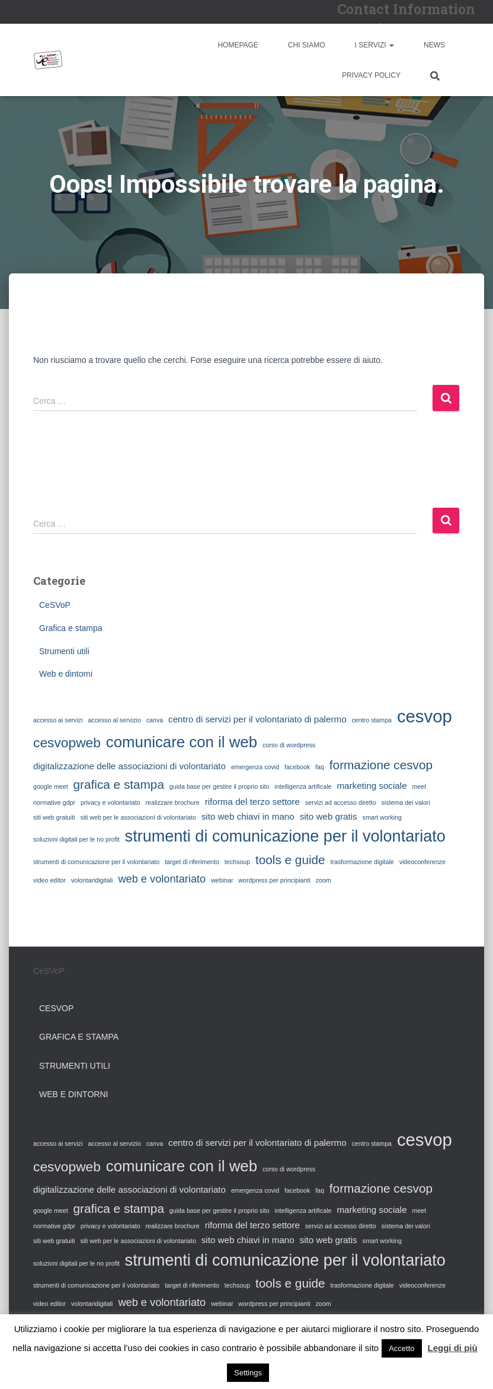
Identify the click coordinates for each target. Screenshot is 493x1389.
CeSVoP (55, 605)
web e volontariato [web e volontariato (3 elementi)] (162, 878)
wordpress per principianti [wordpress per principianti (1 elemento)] (274, 880)
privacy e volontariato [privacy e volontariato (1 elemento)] (110, 802)
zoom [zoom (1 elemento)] (323, 880)
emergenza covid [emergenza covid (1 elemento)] (255, 766)
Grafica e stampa (71, 628)
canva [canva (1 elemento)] (154, 720)
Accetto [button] (401, 1348)
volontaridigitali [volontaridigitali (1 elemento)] (92, 880)
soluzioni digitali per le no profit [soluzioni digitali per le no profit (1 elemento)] (76, 839)
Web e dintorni (65, 673)
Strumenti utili (64, 651)
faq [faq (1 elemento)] (319, 766)
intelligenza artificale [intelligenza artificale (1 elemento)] (303, 786)
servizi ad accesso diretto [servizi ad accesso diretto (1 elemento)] (340, 802)
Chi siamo (306, 45)
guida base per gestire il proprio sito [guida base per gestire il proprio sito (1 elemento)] (219, 786)
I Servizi (374, 45)
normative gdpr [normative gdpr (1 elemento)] (54, 802)
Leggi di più (453, 1348)
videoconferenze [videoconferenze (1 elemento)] (422, 861)
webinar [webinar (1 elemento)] (222, 880)
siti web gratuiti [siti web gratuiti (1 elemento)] (54, 817)
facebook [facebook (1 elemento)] (297, 766)
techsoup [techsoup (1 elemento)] (237, 861)
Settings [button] (248, 1372)
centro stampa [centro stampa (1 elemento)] (371, 720)
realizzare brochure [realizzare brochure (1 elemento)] (173, 802)
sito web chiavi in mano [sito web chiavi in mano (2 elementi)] (247, 816)
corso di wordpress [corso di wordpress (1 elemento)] (288, 744)
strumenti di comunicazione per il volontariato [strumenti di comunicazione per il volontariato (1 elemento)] (96, 861)
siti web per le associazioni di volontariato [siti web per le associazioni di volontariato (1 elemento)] (138, 817)
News (434, 45)
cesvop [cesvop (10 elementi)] (424, 716)
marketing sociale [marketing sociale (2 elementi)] (371, 785)
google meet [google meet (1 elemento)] (50, 786)
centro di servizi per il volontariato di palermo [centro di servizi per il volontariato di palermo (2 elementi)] (257, 719)
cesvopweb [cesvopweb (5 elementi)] (67, 742)
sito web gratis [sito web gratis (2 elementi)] (328, 816)
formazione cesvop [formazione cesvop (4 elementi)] (381, 765)
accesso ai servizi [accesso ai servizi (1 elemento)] (58, 720)
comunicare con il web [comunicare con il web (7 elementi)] (181, 742)
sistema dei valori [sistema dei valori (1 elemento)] (405, 802)
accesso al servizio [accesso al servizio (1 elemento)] (114, 720)
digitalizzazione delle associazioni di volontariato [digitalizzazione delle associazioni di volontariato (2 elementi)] (129, 766)
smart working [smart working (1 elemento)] (382, 817)
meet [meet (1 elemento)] (419, 786)
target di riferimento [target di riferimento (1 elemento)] (192, 861)
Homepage (237, 45)
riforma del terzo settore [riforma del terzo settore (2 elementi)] (252, 802)
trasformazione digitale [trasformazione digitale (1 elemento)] (362, 861)
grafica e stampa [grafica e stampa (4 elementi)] (118, 784)
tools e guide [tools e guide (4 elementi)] (290, 859)
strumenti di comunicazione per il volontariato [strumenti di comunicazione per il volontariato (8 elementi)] (285, 836)
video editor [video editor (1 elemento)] (49, 880)
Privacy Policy (371, 75)
